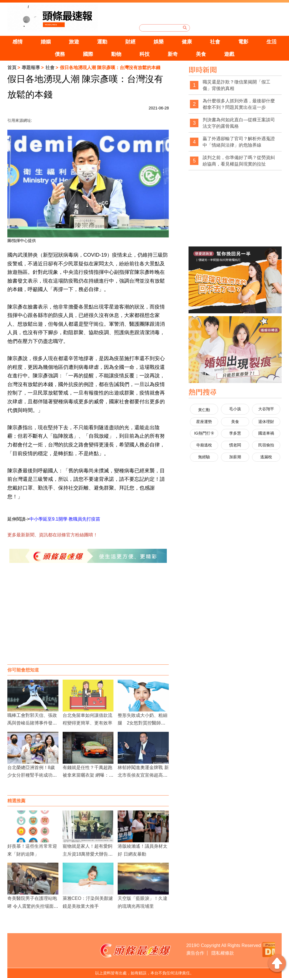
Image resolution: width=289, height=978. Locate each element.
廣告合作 (195, 953)
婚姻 (46, 42)
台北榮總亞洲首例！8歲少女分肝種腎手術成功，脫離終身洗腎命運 (32, 775)
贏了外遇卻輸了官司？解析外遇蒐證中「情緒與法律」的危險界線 (239, 142)
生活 (271, 42)
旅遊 (74, 42)
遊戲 (229, 54)
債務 (60, 54)
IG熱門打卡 (204, 433)
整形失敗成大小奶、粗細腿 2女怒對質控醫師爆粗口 (142, 723)
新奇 (173, 54)
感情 (17, 42)
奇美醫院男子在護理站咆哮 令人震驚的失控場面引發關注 (32, 906)
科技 (144, 54)
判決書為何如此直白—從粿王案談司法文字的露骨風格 (239, 123)
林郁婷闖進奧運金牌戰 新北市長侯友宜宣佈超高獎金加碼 (143, 775)
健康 (187, 42)
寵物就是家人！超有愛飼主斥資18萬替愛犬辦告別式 (88, 854)
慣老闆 (235, 445)
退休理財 (266, 421)
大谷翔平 (266, 409)
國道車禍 (266, 433)
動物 (116, 54)
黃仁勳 (204, 410)
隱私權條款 (222, 953)
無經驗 (204, 457)
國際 (88, 54)
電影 (243, 42)
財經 (130, 42)
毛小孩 (235, 409)
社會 (215, 42)
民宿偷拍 (266, 445)
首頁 (11, 67)
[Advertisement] (88, 619)
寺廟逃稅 (204, 445)
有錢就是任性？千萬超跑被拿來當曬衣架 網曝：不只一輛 (88, 775)
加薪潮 (235, 457)
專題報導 (31, 67)
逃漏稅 (266, 457)
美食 (201, 54)
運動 (102, 42)
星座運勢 (204, 421)
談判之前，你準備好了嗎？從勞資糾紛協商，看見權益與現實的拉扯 (239, 161)
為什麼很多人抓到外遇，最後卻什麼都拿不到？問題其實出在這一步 (239, 104)
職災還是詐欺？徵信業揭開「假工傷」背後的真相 (236, 85)
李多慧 (235, 433)
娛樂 (159, 42)
